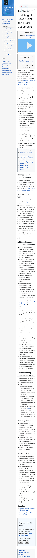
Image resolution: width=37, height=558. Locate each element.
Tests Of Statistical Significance (12, 49)
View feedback (6, 74)
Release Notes (7, 55)
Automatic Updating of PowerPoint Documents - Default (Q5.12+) (26, 82)
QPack (28, 408)
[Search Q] (32, 10)
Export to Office (23, 515)
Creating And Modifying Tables (12, 33)
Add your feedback (7, 72)
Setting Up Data (8, 31)
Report (27, 202)
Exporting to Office (24, 556)
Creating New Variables (10, 37)
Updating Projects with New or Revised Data (27, 303)
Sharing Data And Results (10, 43)
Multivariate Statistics (9, 39)
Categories (21, 550)
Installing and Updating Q (10, 29)
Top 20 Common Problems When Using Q (15, 53)
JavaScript (6, 47)
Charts (5, 35)
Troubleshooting (8, 45)
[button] (21, 542)
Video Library (7, 51)
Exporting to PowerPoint (26, 513)
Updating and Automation (10, 41)
